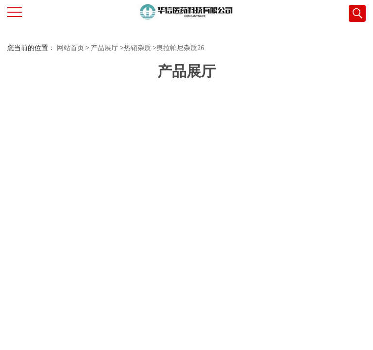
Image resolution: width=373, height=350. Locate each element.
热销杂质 (137, 48)
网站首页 (70, 48)
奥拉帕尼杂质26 (180, 48)
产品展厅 (104, 48)
